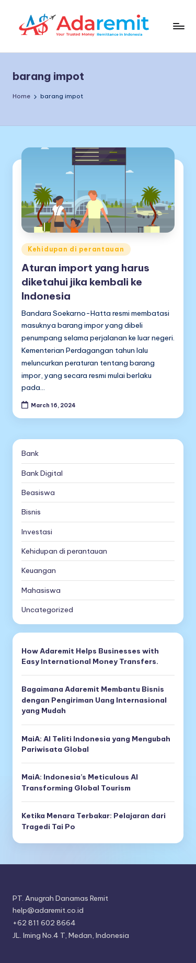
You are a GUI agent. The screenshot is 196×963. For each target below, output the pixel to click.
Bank (30, 453)
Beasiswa (38, 492)
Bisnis (31, 512)
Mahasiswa (41, 590)
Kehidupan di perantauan (76, 249)
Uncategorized (47, 609)
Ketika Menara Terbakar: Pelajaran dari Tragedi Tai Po (93, 821)
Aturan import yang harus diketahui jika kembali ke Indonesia (85, 281)
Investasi (36, 531)
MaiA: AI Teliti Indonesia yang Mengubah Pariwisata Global (95, 744)
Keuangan (38, 570)
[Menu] (178, 26)
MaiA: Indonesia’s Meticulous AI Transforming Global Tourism (79, 782)
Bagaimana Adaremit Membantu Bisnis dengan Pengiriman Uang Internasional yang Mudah (94, 699)
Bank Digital (42, 473)
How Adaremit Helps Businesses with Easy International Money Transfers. (90, 656)
